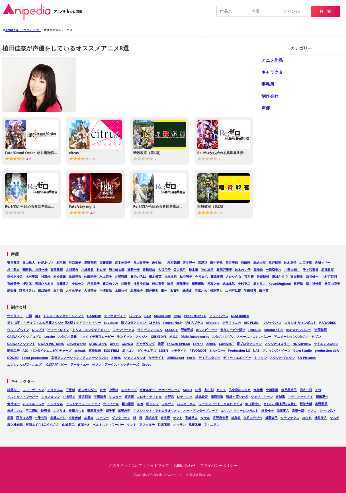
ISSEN (163, 350)
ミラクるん (55, 390)
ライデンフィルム (149, 330)
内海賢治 (105, 290)
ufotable (212, 322)
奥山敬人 (28, 262)
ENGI (177, 316)
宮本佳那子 (122, 262)
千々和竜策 (310, 269)
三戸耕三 (275, 262)
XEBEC (211, 343)
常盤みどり (58, 418)
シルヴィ (167, 404)
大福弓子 (164, 269)
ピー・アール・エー (75, 364)
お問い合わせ (184, 465)
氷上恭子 (105, 276)
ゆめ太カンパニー (298, 330)
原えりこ (259, 283)
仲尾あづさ (46, 262)
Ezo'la (191, 357)
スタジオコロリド (277, 343)
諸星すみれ (27, 290)
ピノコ (312, 410)
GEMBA (154, 322)
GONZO (127, 343)
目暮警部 (164, 424)
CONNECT (226, 343)
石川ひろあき (44, 283)
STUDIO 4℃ (98, 343)
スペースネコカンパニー (254, 336)
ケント (131, 424)
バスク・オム (186, 404)
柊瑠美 (125, 283)
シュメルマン (50, 396)
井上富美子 (141, 262)
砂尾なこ (13, 390)
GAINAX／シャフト (21, 343)
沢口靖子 (75, 262)
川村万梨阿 (329, 276)
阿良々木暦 (24, 418)
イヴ (318, 390)
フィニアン (212, 424)
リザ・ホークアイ (300, 396)
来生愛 (165, 418)
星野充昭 (90, 262)
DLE (37, 316)
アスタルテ (147, 424)
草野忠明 (124, 410)
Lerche (49, 336)
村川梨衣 (13, 269)
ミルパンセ (217, 350)
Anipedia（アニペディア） (45, 12)
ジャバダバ (327, 410)
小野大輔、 (292, 269)
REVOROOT (197, 350)
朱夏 (161, 343)
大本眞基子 (73, 290)
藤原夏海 (216, 276)
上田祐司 (121, 290)
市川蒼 (249, 276)
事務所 (267, 84)
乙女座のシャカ (240, 390)
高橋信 (258, 269)
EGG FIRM (111, 350)
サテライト (15, 316)
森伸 (164, 290)
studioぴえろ (274, 330)
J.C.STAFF (51, 364)
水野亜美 (321, 404)
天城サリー (322, 262)
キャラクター (274, 72)
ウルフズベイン (18, 330)
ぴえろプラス (194, 322)
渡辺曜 (129, 396)
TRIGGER (254, 330)
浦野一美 (133, 269)
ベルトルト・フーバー (22, 396)
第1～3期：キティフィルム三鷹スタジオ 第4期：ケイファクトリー (54, 322)
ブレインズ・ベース (276, 350)
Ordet (114, 343)
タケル (205, 418)
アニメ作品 (272, 60)
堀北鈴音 (201, 396)
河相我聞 (173, 262)
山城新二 (68, 424)
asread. (80, 350)
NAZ (256, 350)
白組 (29, 316)
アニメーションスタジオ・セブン (297, 336)
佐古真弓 (179, 269)
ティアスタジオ (209, 357)
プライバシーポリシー (218, 465)
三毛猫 (70, 390)
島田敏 (12, 290)
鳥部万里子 (224, 269)
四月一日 (306, 390)
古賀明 (174, 290)
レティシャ (185, 396)
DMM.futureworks (195, 336)
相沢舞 (61, 262)
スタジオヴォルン (282, 357)
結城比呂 (228, 283)
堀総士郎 (259, 262)
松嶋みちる (76, 410)
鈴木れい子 (243, 269)
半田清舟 (100, 396)
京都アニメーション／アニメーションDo (79, 357)
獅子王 (110, 410)
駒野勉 (45, 410)
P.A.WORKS (327, 322)
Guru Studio (302, 350)
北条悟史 (69, 396)
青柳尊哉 (149, 269)
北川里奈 (72, 269)
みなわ (307, 418)
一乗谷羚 (41, 418)
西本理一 (189, 262)
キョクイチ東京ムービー (96, 336)
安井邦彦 (13, 262)
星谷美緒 (232, 262)
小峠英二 (244, 283)
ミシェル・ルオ (33, 404)
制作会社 (270, 96)
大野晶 (169, 396)
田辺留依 (44, 290)
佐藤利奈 (90, 276)
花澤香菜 (327, 269)
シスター (115, 396)
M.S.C (173, 336)
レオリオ (59, 410)
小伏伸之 (78, 283)
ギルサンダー (87, 390)
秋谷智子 (186, 276)
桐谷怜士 (267, 410)
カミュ (221, 390)
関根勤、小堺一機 (35, 269)
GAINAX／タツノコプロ (24, 336)
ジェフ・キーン (262, 396)
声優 (265, 108)
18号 (198, 390)
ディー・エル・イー (237, 357)
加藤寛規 (105, 262)
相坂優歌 (198, 283)
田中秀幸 (216, 262)
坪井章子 (93, 283)
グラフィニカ (231, 322)
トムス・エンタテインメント (63, 316)
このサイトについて (125, 465)
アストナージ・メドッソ (83, 404)
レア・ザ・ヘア (33, 390)
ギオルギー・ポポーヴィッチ (160, 390)
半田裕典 (250, 290)
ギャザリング (145, 343)
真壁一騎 (298, 410)
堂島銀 (236, 418)
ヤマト (177, 418)
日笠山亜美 (332, 283)
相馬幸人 (216, 290)
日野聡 (298, 283)
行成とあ (201, 290)
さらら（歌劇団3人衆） (280, 404)
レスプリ (38, 330)
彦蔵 (10, 418)
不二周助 (32, 410)
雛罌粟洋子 (95, 410)
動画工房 (13, 350)
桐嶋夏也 (322, 396)
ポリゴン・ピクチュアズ (139, 350)
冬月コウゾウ (252, 418)
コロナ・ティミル (149, 396)
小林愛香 (87, 269)
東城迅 (280, 396)
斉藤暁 (245, 262)
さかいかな (233, 276)
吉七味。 (158, 262)
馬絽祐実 (151, 418)
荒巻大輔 (306, 404)
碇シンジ (152, 404)
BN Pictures (307, 357)
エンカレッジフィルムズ (24, 364)
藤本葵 (264, 290)
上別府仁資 (233, 290)
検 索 (325, 11)
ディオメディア (115, 316)
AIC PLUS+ (251, 322)
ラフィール (111, 404)
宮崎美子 (13, 283)
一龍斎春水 (273, 269)
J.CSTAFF (171, 330)
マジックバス (272, 322)
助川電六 (283, 410)
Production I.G (195, 316)
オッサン (179, 424)
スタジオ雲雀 (67, 336)
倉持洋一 (13, 404)
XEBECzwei (175, 357)
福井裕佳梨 (314, 283)
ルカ (140, 404)
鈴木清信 (290, 262)
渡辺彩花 (84, 396)
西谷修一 (312, 276)
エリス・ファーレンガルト (239, 410)
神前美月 (320, 418)
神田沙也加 (141, 283)
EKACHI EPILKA (178, 343)
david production (35, 357)
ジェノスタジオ (135, 357)
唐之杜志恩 (15, 424)
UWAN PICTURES (51, 343)
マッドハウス (218, 316)
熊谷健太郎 (116, 269)
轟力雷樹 (128, 404)
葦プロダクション (249, 343)
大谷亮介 (90, 290)
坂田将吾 (75, 276)
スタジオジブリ (223, 336)
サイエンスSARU (326, 343)
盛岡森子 (271, 418)
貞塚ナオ (83, 424)
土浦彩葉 (272, 390)
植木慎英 (155, 276)
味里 (170, 283)
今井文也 (201, 276)
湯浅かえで (280, 276)
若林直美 (158, 283)
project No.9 (172, 322)
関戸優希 (152, 290)
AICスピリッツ (206, 330)
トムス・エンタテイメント (91, 330)
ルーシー (102, 418)
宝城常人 (191, 418)
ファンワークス (123, 330)
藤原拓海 (217, 396)
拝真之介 (213, 283)
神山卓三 (207, 269)
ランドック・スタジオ (132, 336)
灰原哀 (88, 418)
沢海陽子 (136, 290)
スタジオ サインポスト (300, 322)
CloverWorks (76, 343)
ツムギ (334, 418)
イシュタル (55, 404)
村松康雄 (59, 276)
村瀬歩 (45, 276)
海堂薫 (258, 390)
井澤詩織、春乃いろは (130, 276)
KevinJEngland (280, 283)
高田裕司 (56, 269)
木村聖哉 (32, 276)
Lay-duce (111, 322)
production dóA (327, 350)
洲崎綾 (187, 290)
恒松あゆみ (15, 276)
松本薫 (193, 269)
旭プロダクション (133, 322)
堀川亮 (58, 290)
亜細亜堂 (187, 330)
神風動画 (320, 330)
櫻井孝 (27, 283)
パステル (135, 316)
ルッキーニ (129, 390)
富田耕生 (296, 276)
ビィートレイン (58, 330)
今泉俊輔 (75, 418)
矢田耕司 (263, 276)
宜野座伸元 (220, 418)
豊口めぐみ (110, 283)
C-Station (94, 316)
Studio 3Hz (162, 316)
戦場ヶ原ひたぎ (237, 396)
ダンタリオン (121, 418)
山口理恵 (305, 262)
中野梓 (113, 390)
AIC (25, 350)
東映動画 (95, 350)
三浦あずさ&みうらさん (42, 424)
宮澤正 (202, 262)
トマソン (260, 357)
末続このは (15, 410)
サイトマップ (158, 465)
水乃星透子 (289, 390)
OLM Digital (240, 316)
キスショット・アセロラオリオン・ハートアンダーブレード (175, 410)
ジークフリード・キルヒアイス (220, 404)
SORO (187, 390)
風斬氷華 (195, 424)
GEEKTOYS (159, 336)
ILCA (147, 316)
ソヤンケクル (290, 418)
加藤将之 (62, 283)
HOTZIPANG (301, 343)
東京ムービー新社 (232, 330)
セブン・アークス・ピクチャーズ (115, 364)
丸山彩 (209, 390)
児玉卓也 (170, 276)
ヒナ (103, 390)
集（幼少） (253, 404)
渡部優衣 (182, 283)
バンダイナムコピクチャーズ (51, 350)
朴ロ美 (101, 269)
